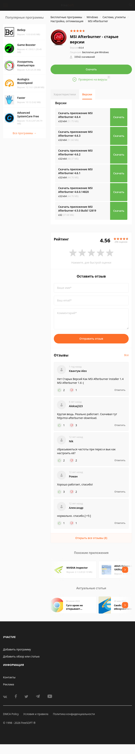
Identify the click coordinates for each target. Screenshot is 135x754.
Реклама (8, 684)
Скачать (91, 69)
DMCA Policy (11, 714)
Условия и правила (35, 714)
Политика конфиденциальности (74, 714)
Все (126, 355)
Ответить (120, 390)
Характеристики (65, 94)
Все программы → (24, 133)
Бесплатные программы (66, 17)
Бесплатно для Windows (95, 52)
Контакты (9, 677)
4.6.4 (77, 47)
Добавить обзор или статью (21, 656)
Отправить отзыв (91, 338)
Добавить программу (17, 649)
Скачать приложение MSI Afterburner (75, 115)
